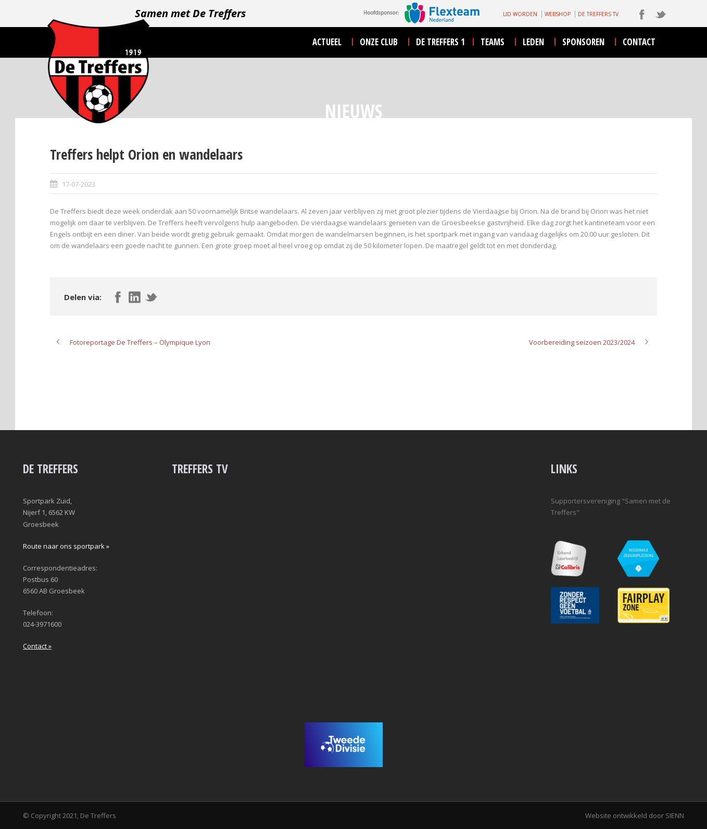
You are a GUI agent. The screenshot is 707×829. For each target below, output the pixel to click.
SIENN (674, 815)
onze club (379, 42)
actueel (327, 42)
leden (533, 42)
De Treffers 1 (440, 42)
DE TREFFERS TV (598, 14)
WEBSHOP (558, 14)
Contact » (37, 646)
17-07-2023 (78, 184)
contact (639, 42)
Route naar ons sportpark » (66, 546)
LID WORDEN (520, 14)
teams (492, 42)
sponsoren (583, 42)
